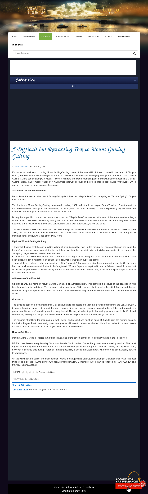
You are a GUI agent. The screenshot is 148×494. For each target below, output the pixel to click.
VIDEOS (79, 36)
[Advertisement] (73, 67)
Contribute (88, 487)
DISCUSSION (93, 36)
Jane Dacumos (22, 166)
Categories (25, 80)
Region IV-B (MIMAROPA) (52, 389)
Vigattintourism (70, 491)
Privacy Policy (73, 487)
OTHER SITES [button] (18, 45)
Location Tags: (21, 389)
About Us (59, 487)
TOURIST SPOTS (62, 36)
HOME (14, 36)
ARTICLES (45, 36)
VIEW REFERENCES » (26, 378)
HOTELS (108, 36)
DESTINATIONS (29, 36)
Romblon (32, 389)
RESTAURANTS (124, 36)
